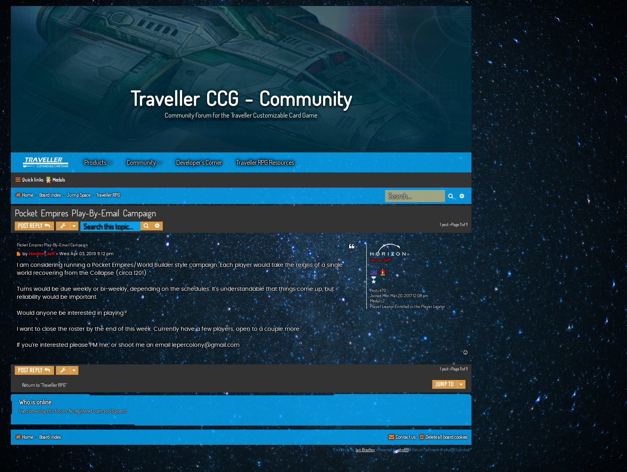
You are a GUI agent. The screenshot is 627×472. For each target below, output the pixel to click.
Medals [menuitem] (58, 180)
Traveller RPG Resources (265, 162)
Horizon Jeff (380, 260)
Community (141, 162)
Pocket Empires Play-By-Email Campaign (85, 212)
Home (46, 162)
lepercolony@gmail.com (206, 345)
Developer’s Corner (199, 162)
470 (382, 290)
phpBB (403, 449)
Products (95, 162)
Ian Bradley (365, 449)
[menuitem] (442, 437)
